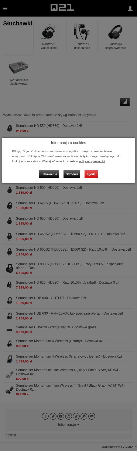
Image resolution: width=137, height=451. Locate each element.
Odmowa (72, 174)
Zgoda (91, 174)
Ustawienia (49, 174)
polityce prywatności (92, 161)
